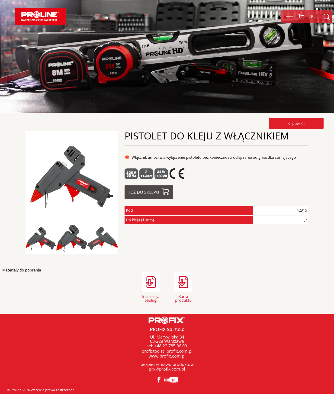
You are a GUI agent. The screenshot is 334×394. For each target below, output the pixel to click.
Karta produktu (183, 298)
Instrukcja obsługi (150, 298)
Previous (24, 238)
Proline (40, 16)
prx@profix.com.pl (167, 369)
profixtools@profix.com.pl (167, 351)
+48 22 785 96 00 (170, 346)
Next (121, 238)
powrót (296, 123)
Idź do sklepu (144, 192)
